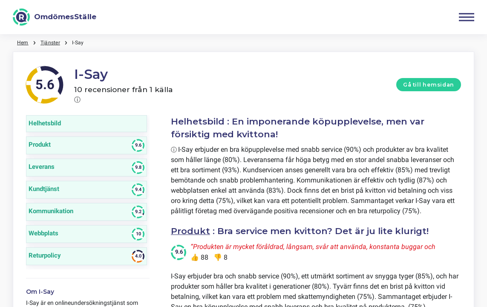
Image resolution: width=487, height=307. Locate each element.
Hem (23, 43)
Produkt (190, 231)
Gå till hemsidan (428, 84)
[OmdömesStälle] (54, 17)
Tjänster (50, 43)
